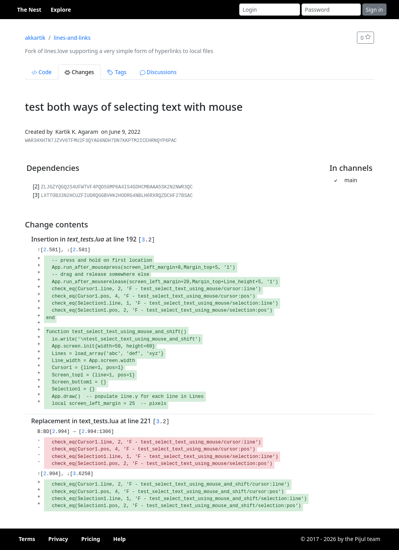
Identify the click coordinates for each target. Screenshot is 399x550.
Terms (27, 539)
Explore (61, 9)
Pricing (90, 539)
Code (41, 72)
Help (119, 539)
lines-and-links (72, 37)
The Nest (29, 9)
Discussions (158, 72)
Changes (79, 72)
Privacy (58, 539)
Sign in (374, 9)
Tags (116, 72)
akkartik (35, 37)
